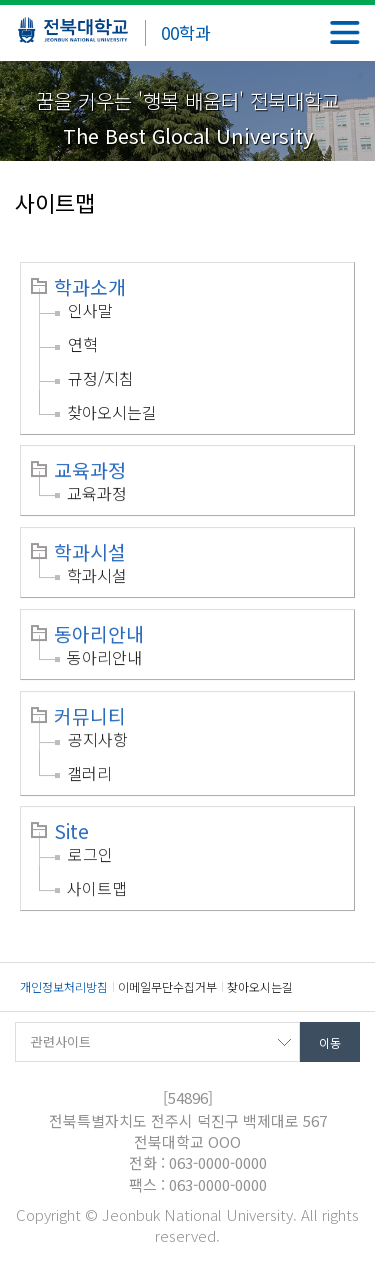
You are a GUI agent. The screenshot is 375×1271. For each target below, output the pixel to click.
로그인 (90, 854)
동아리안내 (99, 634)
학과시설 (90, 552)
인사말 (90, 310)
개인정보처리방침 (64, 986)
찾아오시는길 (112, 412)
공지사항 (98, 739)
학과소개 (90, 287)
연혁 (83, 344)
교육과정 (90, 470)
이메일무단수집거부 (167, 986)
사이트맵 (97, 888)
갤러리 (89, 773)
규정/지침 (101, 378)
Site (71, 831)
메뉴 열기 (345, 32)
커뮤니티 (90, 716)
